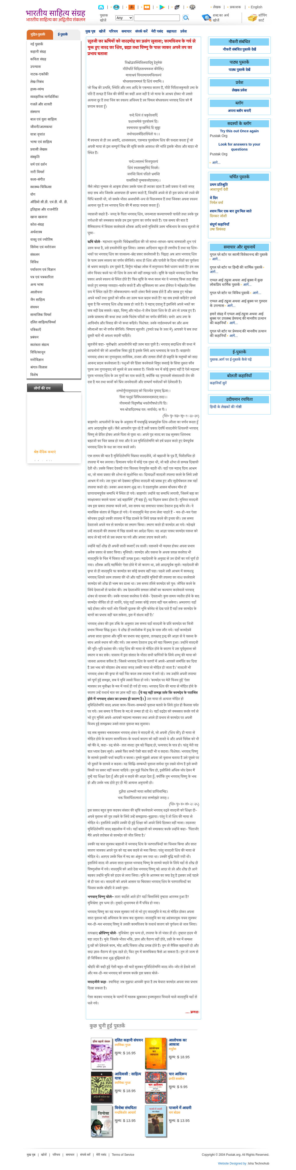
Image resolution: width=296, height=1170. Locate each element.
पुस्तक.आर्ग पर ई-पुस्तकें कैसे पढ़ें (231, 359)
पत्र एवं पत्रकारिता (42, 277)
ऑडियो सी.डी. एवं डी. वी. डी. (49, 202)
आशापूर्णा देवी (219, 189)
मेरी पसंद (157, 31)
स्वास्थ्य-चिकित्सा (41, 187)
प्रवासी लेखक (38, 149)
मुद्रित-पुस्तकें (38, 34)
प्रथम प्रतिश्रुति (219, 185)
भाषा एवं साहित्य (41, 142)
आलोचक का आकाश (178, 1042)
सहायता (172, 31)
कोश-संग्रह (37, 224)
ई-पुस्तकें (63, 34)
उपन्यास (35, 67)
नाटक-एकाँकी (39, 74)
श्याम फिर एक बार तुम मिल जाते (230, 211)
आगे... (216, 163)
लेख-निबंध (37, 82)
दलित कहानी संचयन (129, 1040)
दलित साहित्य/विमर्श (43, 322)
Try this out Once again (239, 131)
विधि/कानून (37, 352)
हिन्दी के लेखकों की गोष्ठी (226, 407)
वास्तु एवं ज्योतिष (41, 239)
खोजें (102, 31)
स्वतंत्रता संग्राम (39, 345)
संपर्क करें (141, 31)
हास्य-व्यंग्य (37, 89)
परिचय (113, 31)
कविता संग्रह (38, 59)
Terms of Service (123, 1154)
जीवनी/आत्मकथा (41, 127)
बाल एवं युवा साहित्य (43, 119)
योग (32, 194)
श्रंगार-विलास (38, 367)
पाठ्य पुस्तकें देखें (239, 70)
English (256, 7)
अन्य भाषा (37, 285)
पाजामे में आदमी (180, 1108)
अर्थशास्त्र (36, 232)
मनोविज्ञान (37, 360)
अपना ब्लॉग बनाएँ (239, 111)
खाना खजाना (38, 217)
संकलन (35, 254)
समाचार (126, 31)
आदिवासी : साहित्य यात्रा (128, 1076)
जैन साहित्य (37, 300)
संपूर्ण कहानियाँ (219, 224)
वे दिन (214, 198)
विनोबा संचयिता (125, 1108)
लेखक (217, 7)
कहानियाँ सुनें (218, 383)
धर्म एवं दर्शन (38, 164)
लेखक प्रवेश (239, 90)
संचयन (34, 307)
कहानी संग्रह (38, 52)
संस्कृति (35, 157)
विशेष (34, 375)
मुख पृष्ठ (90, 31)
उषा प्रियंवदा (218, 229)
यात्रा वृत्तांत (37, 134)
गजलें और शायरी (41, 104)
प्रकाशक (235, 7)
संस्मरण (35, 112)
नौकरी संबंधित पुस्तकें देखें (239, 49)
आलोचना (36, 292)
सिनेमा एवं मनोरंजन (43, 247)
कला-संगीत (37, 179)
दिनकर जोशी (218, 216)
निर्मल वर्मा (216, 203)
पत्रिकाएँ (35, 330)
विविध (34, 262)
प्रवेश (183, 31)
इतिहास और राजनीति (44, 209)
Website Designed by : (233, 1163)
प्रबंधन (34, 337)
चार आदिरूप (178, 1074)
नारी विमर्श (37, 172)
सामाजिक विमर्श (40, 315)
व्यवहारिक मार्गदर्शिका (44, 97)
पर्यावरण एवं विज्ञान (43, 270)
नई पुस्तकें (36, 44)
